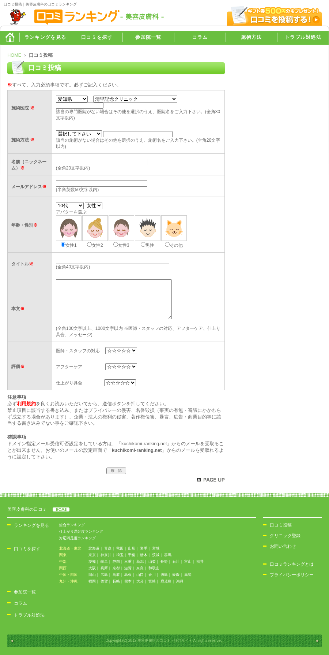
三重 (128, 561)
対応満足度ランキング (77, 538)
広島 (104, 575)
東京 (92, 555)
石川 (175, 561)
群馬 (167, 555)
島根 (128, 575)
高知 (188, 575)
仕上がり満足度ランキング (81, 531)
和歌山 (153, 568)
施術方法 (251, 37)
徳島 (164, 575)
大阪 (92, 568)
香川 (152, 575)
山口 (140, 575)
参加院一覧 (148, 37)
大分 (140, 581)
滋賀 (128, 568)
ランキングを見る (45, 37)
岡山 (92, 575)
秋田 (120, 548)
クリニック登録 (285, 535)
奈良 (140, 568)
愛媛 (175, 575)
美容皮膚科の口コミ (38, 509)
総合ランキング (72, 525)
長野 (164, 561)
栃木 (143, 555)
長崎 (116, 581)
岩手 (143, 548)
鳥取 (116, 575)
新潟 (140, 561)
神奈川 (106, 555)
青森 (107, 548)
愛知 (92, 561)
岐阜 (104, 561)
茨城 (155, 555)
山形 (131, 548)
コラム (200, 37)
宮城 (155, 548)
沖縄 (179, 581)
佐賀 (104, 581)
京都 (116, 568)
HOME (9, 37)
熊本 (128, 581)
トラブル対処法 (303, 37)
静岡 (116, 561)
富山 (188, 561)
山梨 (152, 561)
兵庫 (104, 568)
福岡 (92, 581)
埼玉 (120, 555)
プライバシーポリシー (292, 574)
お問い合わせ (283, 546)
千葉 (131, 555)
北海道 (93, 548)
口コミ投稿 (281, 525)
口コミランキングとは (292, 564)
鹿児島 (165, 581)
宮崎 (152, 581)
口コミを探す (97, 37)
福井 (200, 561)
